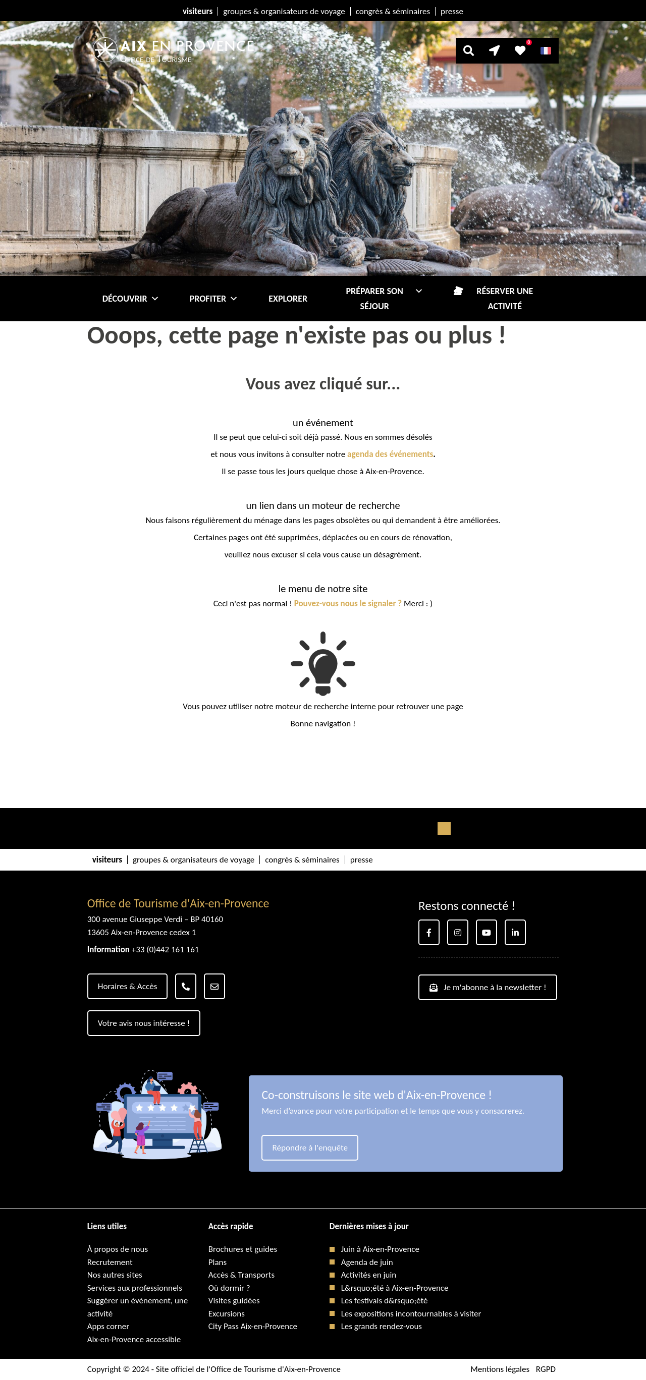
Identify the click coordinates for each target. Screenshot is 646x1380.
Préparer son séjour (385, 298)
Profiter (214, 298)
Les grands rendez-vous (381, 1326)
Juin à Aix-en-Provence (380, 1249)
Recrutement (110, 1262)
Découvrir (130, 298)
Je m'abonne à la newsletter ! (487, 987)
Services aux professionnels (134, 1288)
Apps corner (108, 1326)
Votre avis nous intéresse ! (143, 1023)
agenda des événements (390, 454)
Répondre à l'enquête (309, 1147)
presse (452, 11)
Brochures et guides (242, 1249)
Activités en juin (369, 1275)
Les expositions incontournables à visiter (411, 1313)
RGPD (546, 1369)
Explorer (287, 298)
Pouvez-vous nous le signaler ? (348, 603)
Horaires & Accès (127, 986)
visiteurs (197, 11)
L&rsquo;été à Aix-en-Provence (395, 1288)
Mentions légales (499, 1369)
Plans (217, 1262)
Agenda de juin (367, 1262)
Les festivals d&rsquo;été (384, 1300)
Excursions (226, 1313)
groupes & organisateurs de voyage (284, 11)
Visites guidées (234, 1300)
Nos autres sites (114, 1275)
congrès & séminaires (393, 11)
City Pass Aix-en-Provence (252, 1326)
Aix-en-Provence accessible (134, 1339)
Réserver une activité (504, 298)
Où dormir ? (229, 1288)
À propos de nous (117, 1249)
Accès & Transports (241, 1275)
